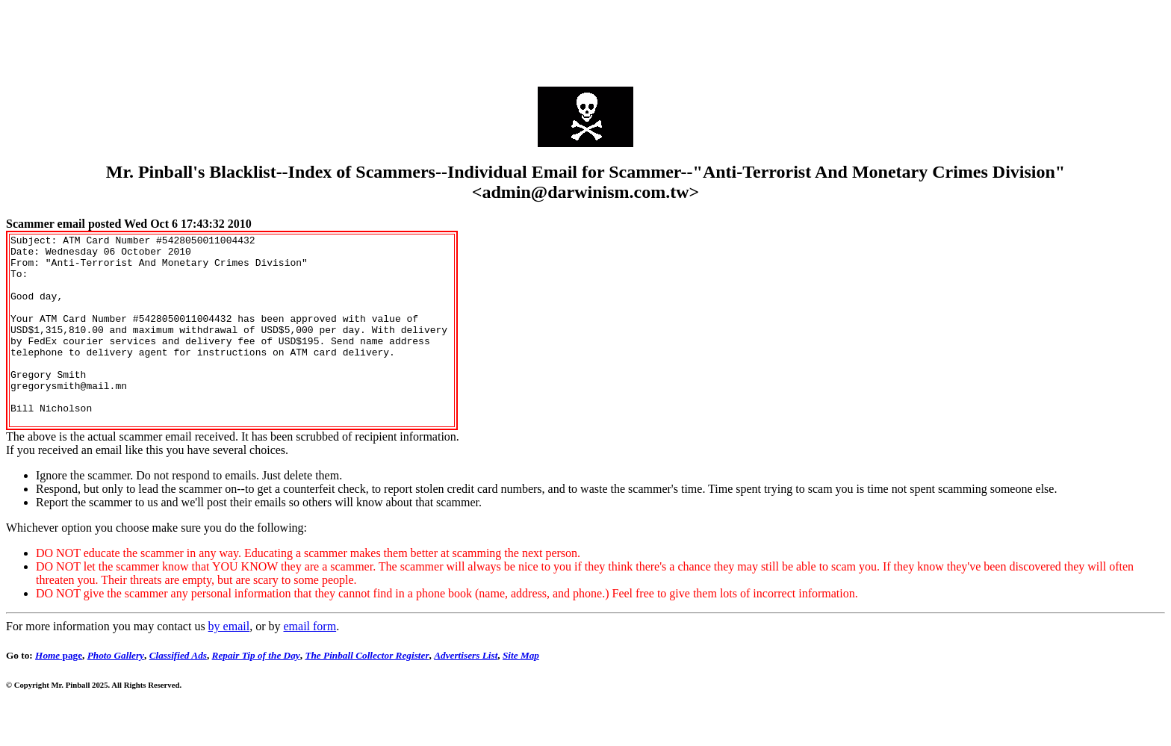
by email (229, 664)
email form (309, 664)
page (58, 693)
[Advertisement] (585, 39)
